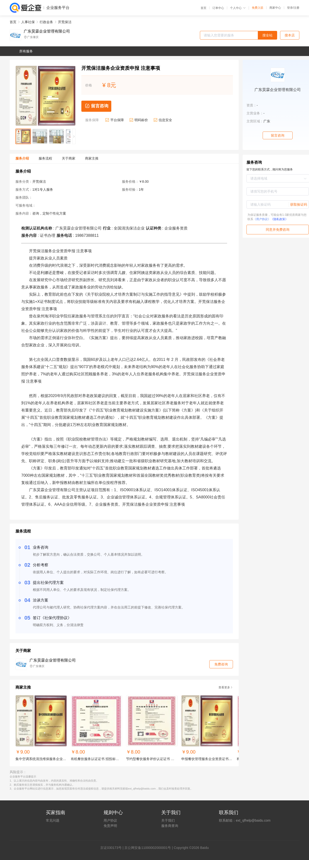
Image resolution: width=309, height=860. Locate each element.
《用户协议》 (262, 219)
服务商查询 (169, 826)
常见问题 (52, 820)
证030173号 (113, 848)
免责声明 (110, 826)
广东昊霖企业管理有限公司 (47, 31)
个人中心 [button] (238, 8)
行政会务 (46, 22)
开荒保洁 (64, 22)
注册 (296, 7)
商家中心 (275, 7)
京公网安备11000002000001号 (147, 848)
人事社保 (28, 22)
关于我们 (168, 820)
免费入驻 (257, 7)
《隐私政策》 (279, 219)
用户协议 (110, 820)
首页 (203, 8)
